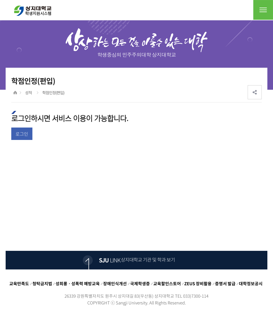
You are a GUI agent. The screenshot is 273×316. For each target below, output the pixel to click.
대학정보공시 (251, 283)
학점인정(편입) (53, 92)
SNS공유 (254, 92)
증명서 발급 (225, 283)
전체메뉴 (263, 10)
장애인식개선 (115, 283)
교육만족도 (19, 283)
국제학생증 (140, 283)
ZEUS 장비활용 (198, 283)
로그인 (21, 133)
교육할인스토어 (167, 283)
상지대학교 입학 (32, 11)
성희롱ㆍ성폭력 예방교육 (78, 283)
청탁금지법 (42, 283)
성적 (28, 92)
